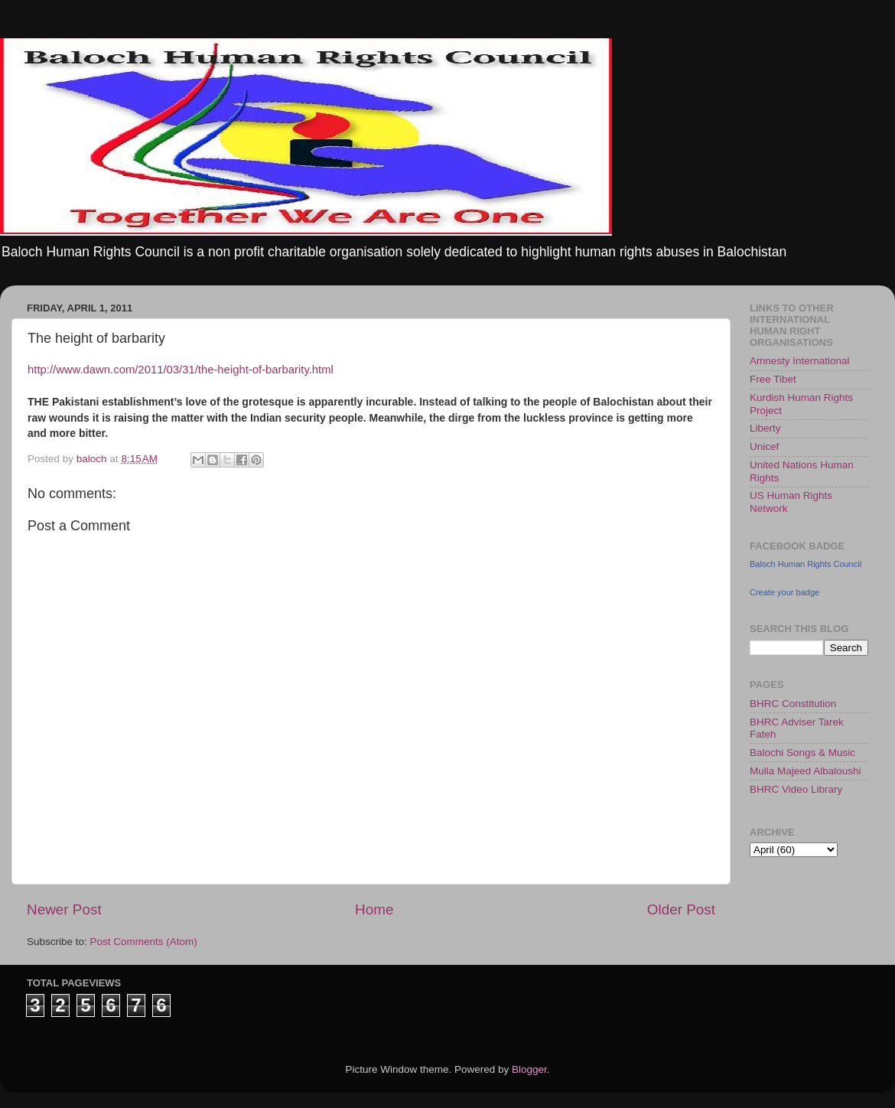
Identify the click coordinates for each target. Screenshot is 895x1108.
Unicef (764, 446)
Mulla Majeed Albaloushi (805, 771)
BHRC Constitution (793, 703)
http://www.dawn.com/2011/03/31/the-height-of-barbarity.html (181, 369)
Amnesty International (800, 361)
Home (374, 909)
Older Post (681, 909)
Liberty (765, 428)
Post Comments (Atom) (143, 941)
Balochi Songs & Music (802, 752)
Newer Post (64, 909)
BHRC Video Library (796, 789)
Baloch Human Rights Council (805, 564)
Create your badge (784, 592)
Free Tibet (773, 379)
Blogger (529, 1069)
